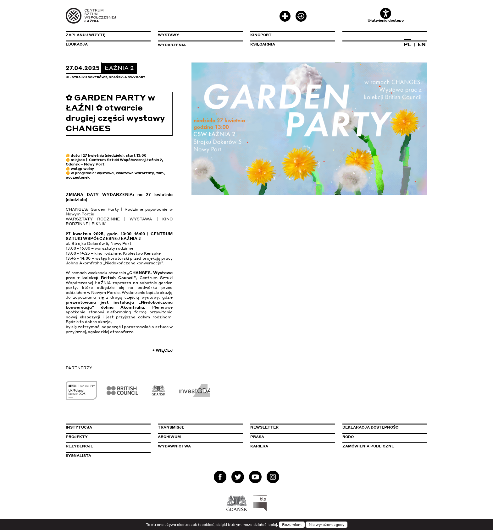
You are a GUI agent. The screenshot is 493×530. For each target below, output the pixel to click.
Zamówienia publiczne (382, 446)
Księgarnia (262, 44)
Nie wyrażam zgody (326, 524)
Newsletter (264, 427)
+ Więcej (162, 350)
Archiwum (169, 437)
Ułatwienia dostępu (386, 15)
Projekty (77, 437)
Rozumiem (292, 524)
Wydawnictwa (174, 446)
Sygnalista (78, 455)
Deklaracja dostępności (371, 427)
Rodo (348, 437)
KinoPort (261, 35)
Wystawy (168, 35)
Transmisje (198, 427)
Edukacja (77, 44)
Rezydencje (79, 446)
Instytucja (79, 427)
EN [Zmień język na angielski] (422, 44)
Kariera (259, 446)
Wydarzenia (172, 45)
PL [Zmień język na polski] (407, 44)
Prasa (257, 437)
